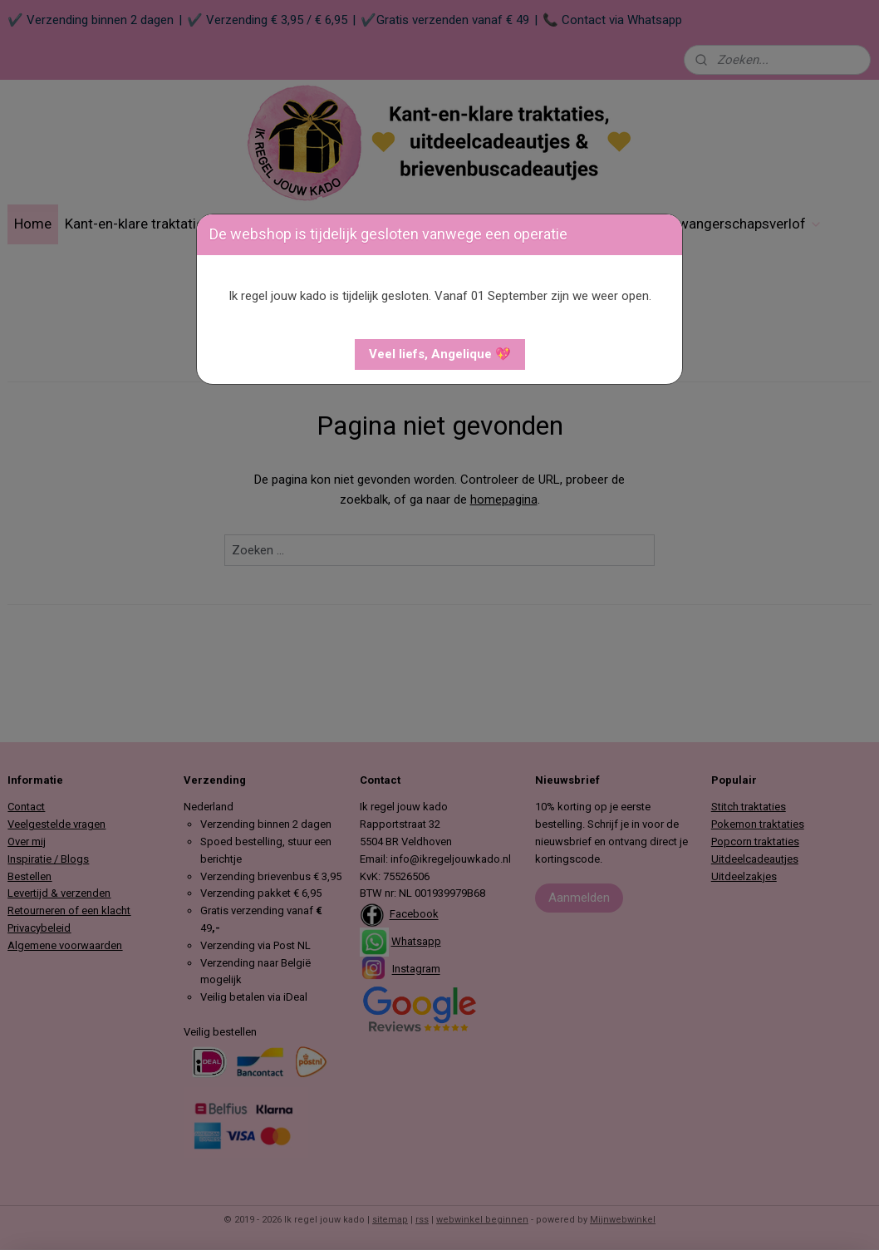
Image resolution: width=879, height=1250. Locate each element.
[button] (440, 354)
